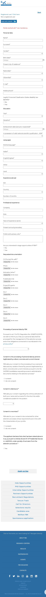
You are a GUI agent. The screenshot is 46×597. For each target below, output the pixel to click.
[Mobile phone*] (23, 93)
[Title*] (23, 116)
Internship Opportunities (23, 490)
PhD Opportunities (23, 486)
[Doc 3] (14, 307)
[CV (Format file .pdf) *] (14, 262)
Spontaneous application (23, 518)
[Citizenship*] (23, 80)
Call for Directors (23, 504)
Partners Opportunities (23, 493)
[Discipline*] (23, 122)
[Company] (23, 210)
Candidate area (23, 511)
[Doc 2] (14, 301)
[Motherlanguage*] (23, 147)
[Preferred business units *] (23, 238)
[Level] (23, 174)
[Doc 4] (14, 314)
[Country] (23, 192)
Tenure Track (23, 500)
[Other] (23, 167)
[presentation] (31, 464)
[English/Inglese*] (23, 160)
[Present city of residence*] (23, 67)
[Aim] (23, 185)
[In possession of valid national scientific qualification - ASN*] (23, 136)
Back (39, 12)
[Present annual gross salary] (23, 230)
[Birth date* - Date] (23, 60)
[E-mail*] (23, 86)
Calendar (23, 587)
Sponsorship (23, 585)
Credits (23, 583)
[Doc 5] (14, 320)
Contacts (23, 570)
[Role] (23, 216)
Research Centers (23, 543)
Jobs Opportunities (23, 483)
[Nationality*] (23, 73)
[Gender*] (23, 53)
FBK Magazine (23, 565)
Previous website (23, 589)
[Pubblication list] (14, 281)
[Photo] (14, 268)
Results (23, 549)
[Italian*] (23, 154)
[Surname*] (23, 47)
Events (23, 559)
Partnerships (23, 554)
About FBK (23, 538)
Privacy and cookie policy (23, 581)
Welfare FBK (23, 515)
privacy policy (7, 344)
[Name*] (23, 40)
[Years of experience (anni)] (23, 223)
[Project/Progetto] (14, 288)
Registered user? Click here (10, 14)
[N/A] (4, 102)
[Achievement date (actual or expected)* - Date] (23, 129)
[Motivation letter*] (14, 275)
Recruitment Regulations (23, 497)
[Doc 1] (14, 294)
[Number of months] (23, 198)
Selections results (23, 508)
